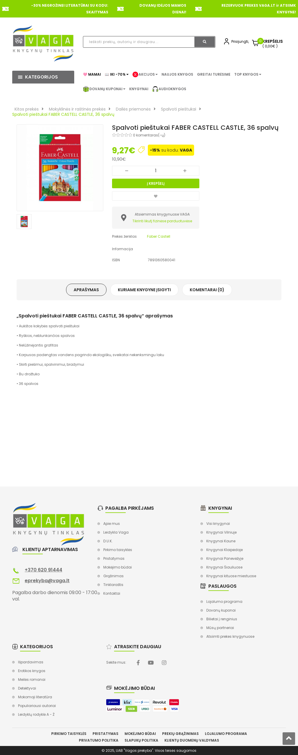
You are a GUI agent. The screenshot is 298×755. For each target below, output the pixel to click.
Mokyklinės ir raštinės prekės (77, 109)
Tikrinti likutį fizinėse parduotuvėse (162, 220)
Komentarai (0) (207, 290)
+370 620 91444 (43, 569)
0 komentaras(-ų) (149, 135)
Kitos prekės (27, 109)
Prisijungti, (240, 41)
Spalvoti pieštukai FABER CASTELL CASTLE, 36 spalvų (63, 114)
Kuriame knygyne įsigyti (144, 290)
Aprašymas (86, 290)
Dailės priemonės (133, 109)
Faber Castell (158, 236)
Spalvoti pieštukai (178, 109)
